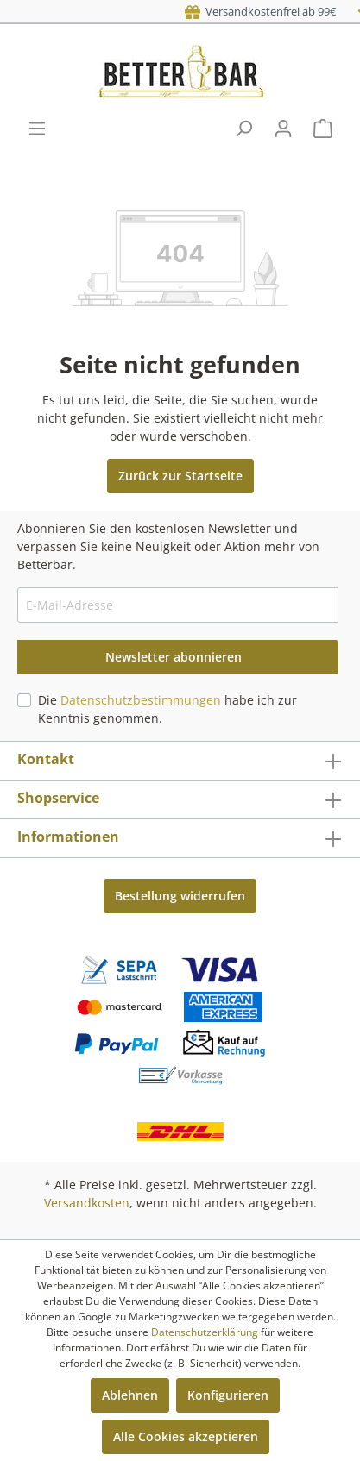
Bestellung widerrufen (180, 895)
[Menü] (37, 128)
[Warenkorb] (323, 128)
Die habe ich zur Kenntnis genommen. (167, 709)
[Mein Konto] (283, 128)
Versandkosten (86, 1203)
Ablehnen (130, 1395)
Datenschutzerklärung (204, 1332)
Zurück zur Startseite (180, 475)
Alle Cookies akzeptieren (185, 1436)
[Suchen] (243, 128)
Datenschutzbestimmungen (140, 700)
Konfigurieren (227, 1395)
